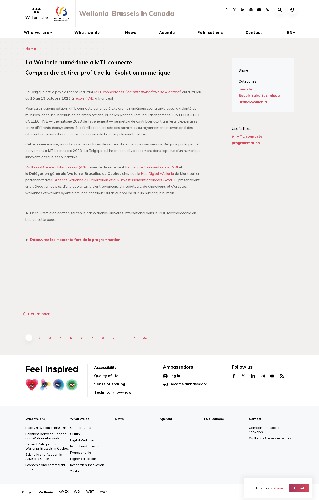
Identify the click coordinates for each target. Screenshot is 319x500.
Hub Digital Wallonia (157, 173)
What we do (87, 32)
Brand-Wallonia (253, 102)
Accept (299, 487)
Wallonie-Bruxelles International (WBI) (56, 167)
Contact (254, 32)
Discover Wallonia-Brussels (45, 428)
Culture (75, 434)
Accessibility (105, 367)
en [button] (290, 32)
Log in (171, 375)
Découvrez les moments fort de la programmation (75, 239)
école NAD (85, 98)
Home (30, 49)
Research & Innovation (87, 465)
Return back (36, 313)
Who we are (37, 32)
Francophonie (80, 452)
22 (145, 338)
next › (134, 337)
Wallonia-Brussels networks (270, 438)
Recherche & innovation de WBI (151, 167)
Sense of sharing (109, 384)
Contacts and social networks (264, 430)
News (131, 32)
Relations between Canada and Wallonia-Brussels (46, 436)
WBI (77, 492)
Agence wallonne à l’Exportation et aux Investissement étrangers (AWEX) (116, 180)
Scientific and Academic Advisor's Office (43, 457)
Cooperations (80, 428)
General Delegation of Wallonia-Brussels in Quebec (47, 446)
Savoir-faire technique (259, 95)
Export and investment (87, 446)
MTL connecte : (137, 91)
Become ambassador (185, 384)
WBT (90, 492)
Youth (74, 471)
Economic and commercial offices (45, 467)
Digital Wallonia (82, 440)
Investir (246, 89)
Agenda (167, 32)
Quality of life (106, 375)
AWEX (63, 492)
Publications (210, 32)
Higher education (83, 459)
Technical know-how (113, 392)
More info (280, 487)
